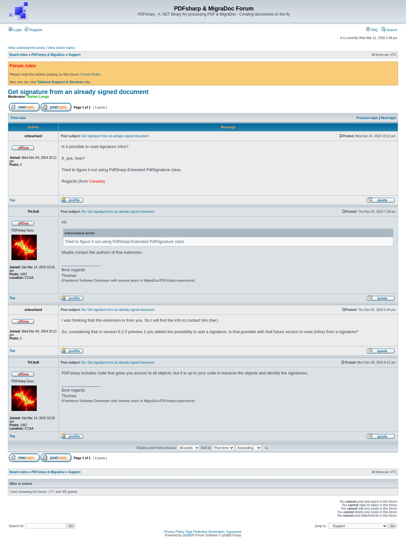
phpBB (187, 535)
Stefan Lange (38, 96)
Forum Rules (91, 74)
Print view (18, 118)
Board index (19, 55)
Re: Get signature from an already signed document (118, 211)
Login (15, 30)
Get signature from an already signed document (78, 91)
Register (34, 30)
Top (12, 200)
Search (389, 30)
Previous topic (367, 118)
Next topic (388, 118)
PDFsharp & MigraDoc (48, 55)
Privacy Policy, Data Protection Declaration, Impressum (203, 532)
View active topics (61, 48)
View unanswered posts (26, 48)
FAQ (372, 30)
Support (75, 55)
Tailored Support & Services (60, 82)
